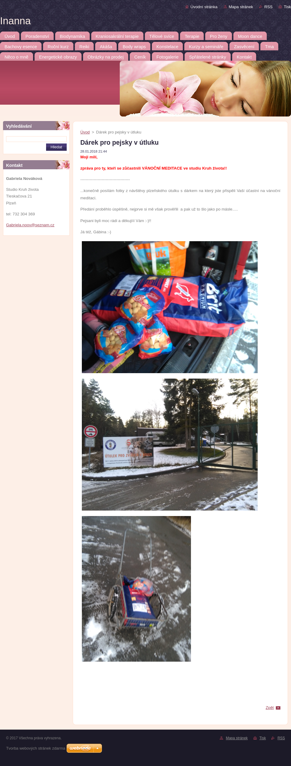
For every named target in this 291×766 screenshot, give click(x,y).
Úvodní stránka (203, 7)
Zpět (270, 707)
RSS (268, 7)
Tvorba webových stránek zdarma (35, 748)
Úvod (85, 132)
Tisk (287, 7)
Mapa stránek (241, 7)
